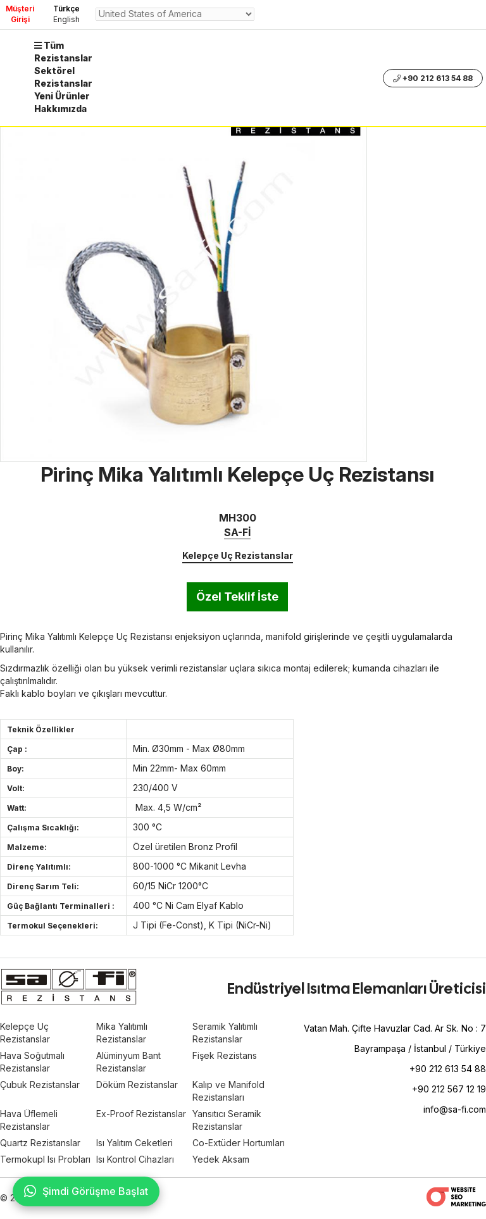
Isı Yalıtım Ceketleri (134, 1142)
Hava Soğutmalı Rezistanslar (32, 1061)
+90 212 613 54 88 (433, 78)
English (66, 19)
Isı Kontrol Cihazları (135, 1159)
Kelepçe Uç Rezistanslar (237, 555)
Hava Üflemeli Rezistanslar (29, 1120)
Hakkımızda (60, 108)
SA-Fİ (237, 532)
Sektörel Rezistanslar (63, 77)
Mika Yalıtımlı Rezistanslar (121, 1032)
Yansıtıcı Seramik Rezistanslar (226, 1120)
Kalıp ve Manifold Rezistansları (228, 1091)
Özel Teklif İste (237, 596)
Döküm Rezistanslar (137, 1084)
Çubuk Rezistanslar (40, 1084)
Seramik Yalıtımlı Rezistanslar (225, 1032)
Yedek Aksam (220, 1159)
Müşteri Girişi (20, 14)
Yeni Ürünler (62, 96)
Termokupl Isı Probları (45, 1159)
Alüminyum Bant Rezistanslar (128, 1061)
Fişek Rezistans (224, 1055)
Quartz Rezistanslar (40, 1142)
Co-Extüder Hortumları (238, 1142)
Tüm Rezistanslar (63, 51)
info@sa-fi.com (454, 1109)
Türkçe (66, 8)
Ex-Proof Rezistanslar (141, 1113)
